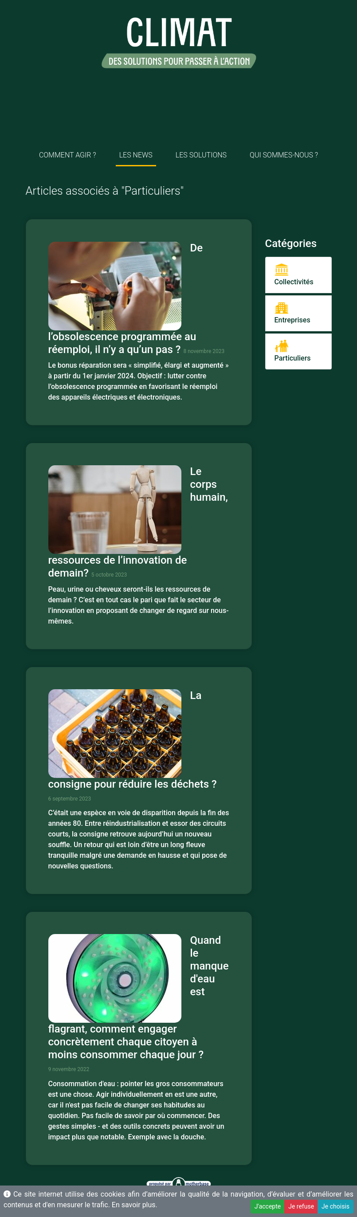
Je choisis (335, 1206)
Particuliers (293, 350)
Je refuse (301, 1206)
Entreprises (292, 312)
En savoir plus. (134, 1205)
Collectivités (294, 274)
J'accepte (268, 1206)
